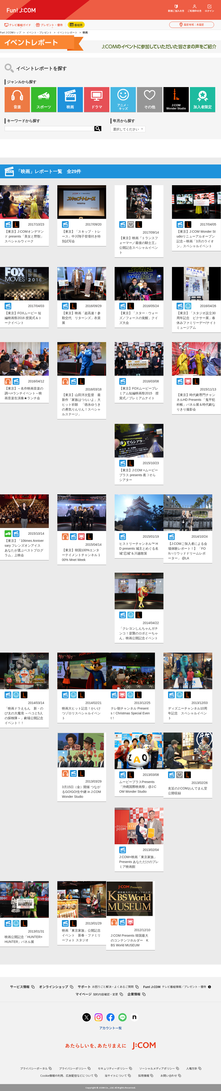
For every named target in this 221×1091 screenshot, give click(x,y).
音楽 (17, 107)
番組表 (76, 25)
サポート (108, 986)
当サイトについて (118, 1075)
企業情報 (136, 994)
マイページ (99, 994)
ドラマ (96, 107)
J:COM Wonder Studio (176, 107)
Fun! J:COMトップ (10, 32)
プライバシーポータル (36, 1068)
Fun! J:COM (177, 986)
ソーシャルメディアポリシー (159, 1068)
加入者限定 (202, 107)
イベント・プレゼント (39, 32)
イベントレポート (67, 32)
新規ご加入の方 (176, 8)
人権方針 (193, 1068)
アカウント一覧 (110, 1028)
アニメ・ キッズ (123, 107)
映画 (70, 107)
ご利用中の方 (194, 8)
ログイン (209, 8)
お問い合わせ (170, 1075)
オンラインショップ (56, 986)
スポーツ (43, 107)
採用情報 (145, 1075)
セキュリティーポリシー (115, 1068)
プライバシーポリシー (74, 1068)
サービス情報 (22, 986)
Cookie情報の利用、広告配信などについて (68, 1075)
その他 (149, 107)
